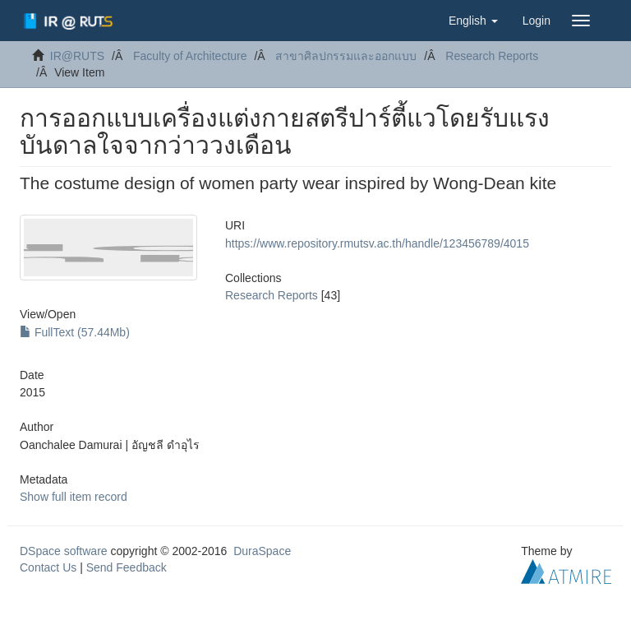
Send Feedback (126, 567)
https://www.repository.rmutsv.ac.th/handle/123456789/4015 (377, 243)
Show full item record (73, 496)
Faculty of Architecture (190, 55)
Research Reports (491, 55)
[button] (473, 20)
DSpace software (64, 551)
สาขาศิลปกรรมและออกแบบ (346, 55)
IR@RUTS (77, 55)
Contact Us (48, 567)
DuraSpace (262, 551)
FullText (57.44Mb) (75, 332)
